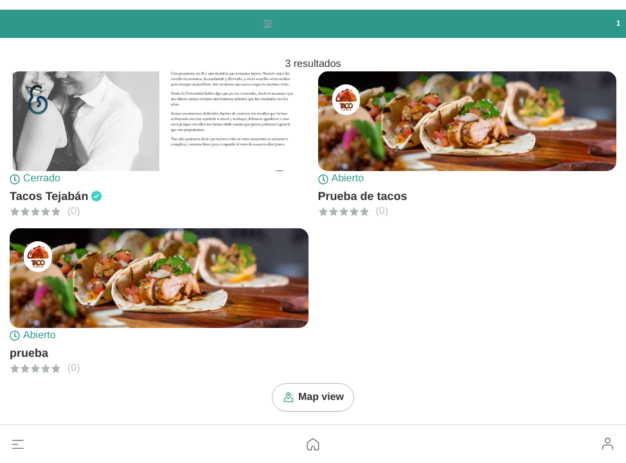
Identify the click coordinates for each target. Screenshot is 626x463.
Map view (313, 397)
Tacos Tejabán (49, 196)
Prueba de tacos (362, 196)
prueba (29, 353)
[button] (18, 444)
